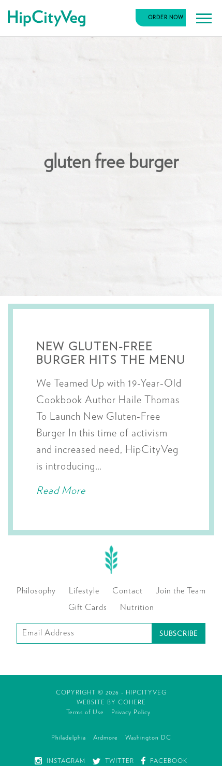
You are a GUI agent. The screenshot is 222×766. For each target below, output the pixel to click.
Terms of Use (85, 712)
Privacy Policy (131, 712)
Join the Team (181, 591)
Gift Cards (87, 607)
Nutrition (137, 607)
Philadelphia (68, 737)
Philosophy (36, 591)
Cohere (132, 702)
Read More (60, 491)
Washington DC (148, 737)
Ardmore (105, 737)
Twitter (113, 761)
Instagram (60, 761)
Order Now (166, 17)
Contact (127, 591)
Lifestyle (84, 591)
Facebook (164, 761)
